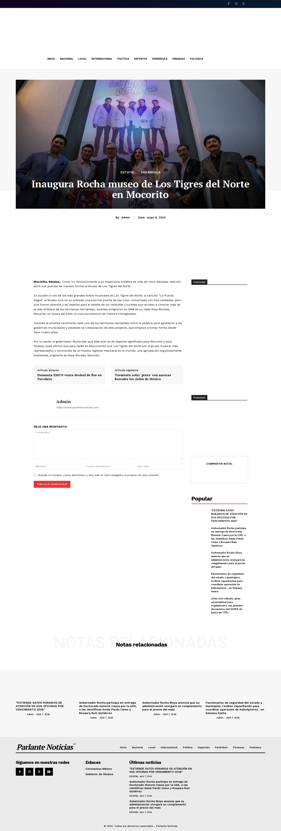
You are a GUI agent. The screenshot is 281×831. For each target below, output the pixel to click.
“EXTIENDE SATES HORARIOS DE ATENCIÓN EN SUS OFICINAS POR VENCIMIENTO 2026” (229, 516)
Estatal (128, 172)
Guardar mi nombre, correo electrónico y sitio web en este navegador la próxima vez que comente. (98, 475)
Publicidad (199, 397)
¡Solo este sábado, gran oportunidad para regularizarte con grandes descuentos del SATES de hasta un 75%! (227, 605)
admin (125, 217)
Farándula (151, 172)
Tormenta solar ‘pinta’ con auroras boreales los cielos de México (143, 377)
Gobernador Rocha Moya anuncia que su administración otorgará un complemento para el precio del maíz (228, 559)
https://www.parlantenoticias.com (77, 407)
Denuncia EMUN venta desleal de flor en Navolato (69, 377)
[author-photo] (21, 714)
